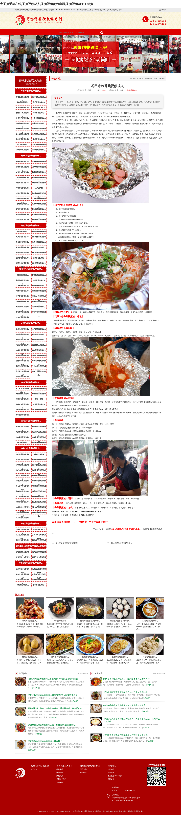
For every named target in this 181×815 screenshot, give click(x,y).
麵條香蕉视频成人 (80, 37)
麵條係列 (59, 773)
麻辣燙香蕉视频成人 (39, 350)
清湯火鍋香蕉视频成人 (22, 366)
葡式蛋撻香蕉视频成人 (39, 552)
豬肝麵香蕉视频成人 (22, 214)
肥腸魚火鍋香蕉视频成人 (22, 377)
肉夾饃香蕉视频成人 (22, 237)
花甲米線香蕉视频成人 (39, 486)
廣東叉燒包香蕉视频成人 (39, 557)
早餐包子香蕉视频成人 (22, 118)
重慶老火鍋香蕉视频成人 (39, 361)
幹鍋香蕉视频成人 (39, 280)
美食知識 (99, 673)
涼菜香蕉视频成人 (23, 442)
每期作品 (83, 773)
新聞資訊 (23, 48)
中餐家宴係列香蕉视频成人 (31, 563)
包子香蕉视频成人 (92, 37)
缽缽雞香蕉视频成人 (22, 502)
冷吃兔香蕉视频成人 (22, 454)
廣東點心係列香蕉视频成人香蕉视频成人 (31, 547)
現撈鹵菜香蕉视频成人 (39, 427)
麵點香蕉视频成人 (23, 102)
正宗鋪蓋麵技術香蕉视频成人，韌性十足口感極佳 (125, 692)
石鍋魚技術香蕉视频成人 (22, 513)
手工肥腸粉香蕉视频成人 (22, 497)
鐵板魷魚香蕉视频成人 (22, 404)
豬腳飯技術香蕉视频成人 (39, 513)
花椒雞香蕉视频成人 (22, 301)
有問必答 (111, 779)
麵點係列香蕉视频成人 (31, 225)
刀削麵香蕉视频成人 (22, 183)
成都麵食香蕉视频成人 (22, 172)
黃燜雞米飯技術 (39, 454)
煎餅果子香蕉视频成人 (22, 113)
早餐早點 (59, 769)
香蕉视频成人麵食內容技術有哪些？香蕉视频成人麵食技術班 (55, 708)
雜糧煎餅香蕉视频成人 (22, 129)
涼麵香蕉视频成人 (23, 204)
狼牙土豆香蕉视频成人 (22, 460)
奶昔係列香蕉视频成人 (39, 540)
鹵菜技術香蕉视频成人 (39, 437)
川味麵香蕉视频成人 (22, 177)
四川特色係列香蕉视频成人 (31, 269)
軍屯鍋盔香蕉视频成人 (22, 253)
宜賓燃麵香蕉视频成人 (39, 167)
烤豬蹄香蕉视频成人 (22, 291)
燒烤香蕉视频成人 (105, 37)
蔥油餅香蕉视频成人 (39, 263)
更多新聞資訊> (83, 674)
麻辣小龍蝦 (39, 399)
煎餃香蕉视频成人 (39, 258)
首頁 (141, 78)
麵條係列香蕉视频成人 (31, 156)
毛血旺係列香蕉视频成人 (22, 574)
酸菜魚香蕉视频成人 (39, 340)
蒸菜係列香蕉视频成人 (22, 580)
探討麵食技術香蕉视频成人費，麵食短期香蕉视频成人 (52, 725)
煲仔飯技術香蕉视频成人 (39, 502)
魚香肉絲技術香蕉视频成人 (39, 569)
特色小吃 (162, 78)
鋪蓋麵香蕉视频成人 (22, 193)
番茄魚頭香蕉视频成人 (22, 307)
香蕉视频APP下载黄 (45, 48)
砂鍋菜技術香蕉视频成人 (39, 460)
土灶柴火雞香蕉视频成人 (22, 371)
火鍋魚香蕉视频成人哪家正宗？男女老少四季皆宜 (125, 735)
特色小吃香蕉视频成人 (65, 37)
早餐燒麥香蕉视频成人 (22, 97)
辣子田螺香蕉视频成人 (39, 291)
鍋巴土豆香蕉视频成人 (22, 476)
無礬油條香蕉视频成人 (39, 129)
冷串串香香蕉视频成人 (22, 334)
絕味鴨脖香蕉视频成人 (22, 465)
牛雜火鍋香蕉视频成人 (39, 366)
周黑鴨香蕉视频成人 (22, 432)
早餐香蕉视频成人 (39, 113)
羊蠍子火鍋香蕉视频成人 (39, 371)
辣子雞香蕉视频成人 (22, 296)
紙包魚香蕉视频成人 (22, 409)
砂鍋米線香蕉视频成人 (22, 123)
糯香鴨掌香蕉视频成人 (22, 312)
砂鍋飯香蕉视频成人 (39, 275)
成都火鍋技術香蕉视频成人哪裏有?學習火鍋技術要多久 (52, 695)
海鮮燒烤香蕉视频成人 (22, 394)
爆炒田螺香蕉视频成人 (39, 394)
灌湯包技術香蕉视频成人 (22, 263)
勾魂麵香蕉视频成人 (22, 188)
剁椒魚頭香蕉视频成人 (39, 302)
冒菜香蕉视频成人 (23, 275)
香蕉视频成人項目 (71, 41)
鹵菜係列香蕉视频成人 (31, 421)
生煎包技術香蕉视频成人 (39, 465)
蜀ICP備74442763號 (110, 811)
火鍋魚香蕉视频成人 (22, 345)
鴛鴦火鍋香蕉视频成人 (22, 329)
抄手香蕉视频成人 (39, 107)
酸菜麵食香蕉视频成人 (39, 220)
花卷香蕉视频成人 (39, 139)
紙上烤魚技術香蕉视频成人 (22, 389)
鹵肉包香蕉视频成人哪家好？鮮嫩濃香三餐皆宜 (124, 705)
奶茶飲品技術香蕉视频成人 (22, 535)
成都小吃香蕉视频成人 (22, 481)
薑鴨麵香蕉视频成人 (22, 209)
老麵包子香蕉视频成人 (39, 145)
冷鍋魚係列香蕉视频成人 (22, 350)
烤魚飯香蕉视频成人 (22, 317)
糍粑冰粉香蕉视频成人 (22, 470)
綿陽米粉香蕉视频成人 (39, 183)
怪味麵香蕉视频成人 (39, 209)
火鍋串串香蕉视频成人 (22, 356)
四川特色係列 (61, 779)
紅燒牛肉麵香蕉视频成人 (39, 204)
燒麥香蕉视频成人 (23, 231)
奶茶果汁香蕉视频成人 (22, 530)
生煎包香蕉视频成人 (39, 97)
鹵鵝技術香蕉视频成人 (39, 443)
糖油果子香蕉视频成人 (39, 253)
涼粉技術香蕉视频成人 (39, 470)
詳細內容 (35, 688)
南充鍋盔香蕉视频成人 (39, 237)
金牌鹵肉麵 (39, 188)
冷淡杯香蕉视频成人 (39, 285)
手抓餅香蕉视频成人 (22, 258)
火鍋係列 (59, 782)
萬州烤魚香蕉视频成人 (39, 389)
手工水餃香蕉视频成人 (22, 134)
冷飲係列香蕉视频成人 (31, 524)
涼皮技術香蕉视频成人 (22, 518)
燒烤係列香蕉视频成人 (31, 382)
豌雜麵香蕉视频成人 (22, 161)
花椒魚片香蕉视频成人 (39, 296)
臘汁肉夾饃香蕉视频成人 (39, 507)
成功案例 (120, 41)
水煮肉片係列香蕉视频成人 (39, 574)
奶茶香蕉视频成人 (39, 529)
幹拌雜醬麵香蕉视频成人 (39, 193)
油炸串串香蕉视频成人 (39, 410)
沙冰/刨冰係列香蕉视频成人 (39, 535)
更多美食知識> (159, 674)
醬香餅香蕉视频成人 (39, 247)
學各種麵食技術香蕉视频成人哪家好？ (45, 741)
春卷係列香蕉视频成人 (22, 242)
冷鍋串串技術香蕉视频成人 (22, 507)
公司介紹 (34, 769)
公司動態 (111, 769)
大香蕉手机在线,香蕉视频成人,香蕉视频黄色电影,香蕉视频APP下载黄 (46, 4)
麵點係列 (59, 776)
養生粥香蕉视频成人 (39, 123)
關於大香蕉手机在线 (45, 41)
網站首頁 (23, 41)
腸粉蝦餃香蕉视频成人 (22, 552)
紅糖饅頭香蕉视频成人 (22, 150)
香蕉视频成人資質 (140, 41)
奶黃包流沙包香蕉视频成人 (22, 557)
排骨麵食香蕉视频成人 (39, 215)
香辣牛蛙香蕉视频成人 (39, 312)
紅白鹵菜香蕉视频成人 (22, 437)
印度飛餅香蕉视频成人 (39, 491)
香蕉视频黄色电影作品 (97, 41)
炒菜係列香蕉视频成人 (39, 580)
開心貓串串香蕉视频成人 (22, 486)
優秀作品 (83, 769)
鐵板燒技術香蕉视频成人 (22, 415)
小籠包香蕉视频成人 (39, 118)
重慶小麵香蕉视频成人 (145, 37)
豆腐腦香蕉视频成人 (39, 134)
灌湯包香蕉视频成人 (22, 107)
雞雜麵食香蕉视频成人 (22, 167)
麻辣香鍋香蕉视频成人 (22, 280)
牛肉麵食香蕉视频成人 (39, 162)
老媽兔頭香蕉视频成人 (22, 491)
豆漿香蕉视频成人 (23, 144)
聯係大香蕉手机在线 (72, 48)
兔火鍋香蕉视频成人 (39, 329)
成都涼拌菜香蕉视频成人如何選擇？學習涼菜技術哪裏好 (53, 679)
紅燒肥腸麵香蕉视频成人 (22, 199)
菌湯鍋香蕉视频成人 (39, 345)
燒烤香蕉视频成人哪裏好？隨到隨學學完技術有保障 (126, 679)
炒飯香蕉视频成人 (39, 585)
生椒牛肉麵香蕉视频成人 (22, 220)
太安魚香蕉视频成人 (39, 307)
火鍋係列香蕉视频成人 (31, 323)
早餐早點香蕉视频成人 (31, 91)
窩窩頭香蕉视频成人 (22, 139)
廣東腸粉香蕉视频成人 (39, 476)
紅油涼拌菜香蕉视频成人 (39, 432)
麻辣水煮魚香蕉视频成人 (22, 340)
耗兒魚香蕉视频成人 (39, 334)
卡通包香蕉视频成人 (39, 150)
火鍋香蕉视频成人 (118, 37)
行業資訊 (111, 773)
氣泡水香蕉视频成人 (22, 540)
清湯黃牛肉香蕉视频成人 (22, 361)
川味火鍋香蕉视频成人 (39, 356)
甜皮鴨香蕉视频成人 (22, 285)
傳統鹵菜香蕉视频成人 (22, 427)
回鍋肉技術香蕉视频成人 (22, 569)
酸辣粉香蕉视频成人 (39, 496)
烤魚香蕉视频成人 (131, 37)
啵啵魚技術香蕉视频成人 (39, 481)
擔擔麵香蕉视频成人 (39, 172)
